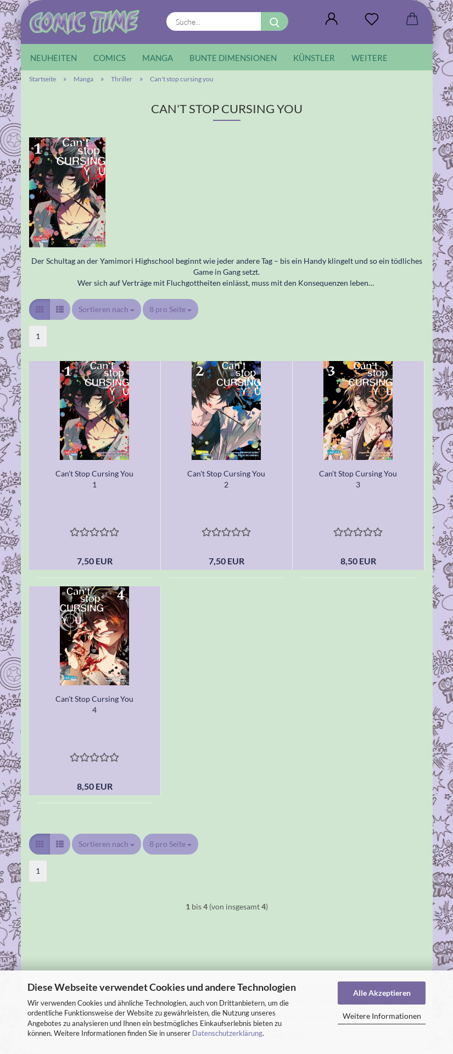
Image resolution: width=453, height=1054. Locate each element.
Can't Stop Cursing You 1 (94, 479)
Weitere (369, 58)
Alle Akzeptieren (382, 992)
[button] (332, 19)
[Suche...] (274, 21)
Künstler (314, 58)
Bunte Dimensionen (233, 58)
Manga (157, 58)
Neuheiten (53, 58)
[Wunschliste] (372, 19)
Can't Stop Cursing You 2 (226, 479)
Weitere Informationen (382, 1015)
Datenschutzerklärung (227, 1033)
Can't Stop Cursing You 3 (358, 479)
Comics (109, 58)
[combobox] (106, 309)
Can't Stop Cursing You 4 (94, 704)
